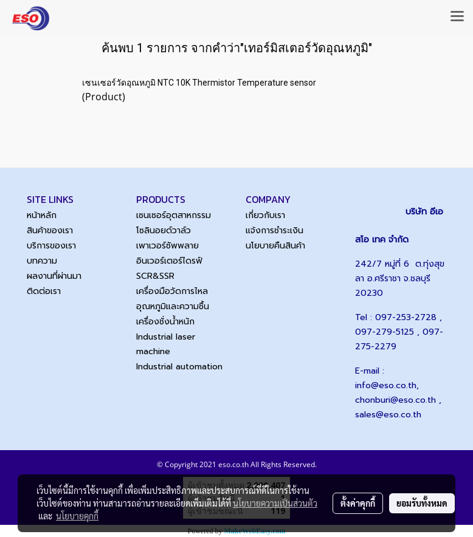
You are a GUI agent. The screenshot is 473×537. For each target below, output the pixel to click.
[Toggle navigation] (457, 17)
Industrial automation (179, 366)
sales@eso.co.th (388, 414)
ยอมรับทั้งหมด (421, 503)
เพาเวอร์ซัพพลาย (167, 245)
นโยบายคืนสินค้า (275, 245)
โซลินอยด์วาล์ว (163, 230)
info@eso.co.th (385, 385)
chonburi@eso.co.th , (398, 400)
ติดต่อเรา (44, 291)
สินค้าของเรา (50, 230)
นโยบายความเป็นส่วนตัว (275, 503)
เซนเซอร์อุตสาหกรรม (173, 215)
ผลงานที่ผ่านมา (54, 276)
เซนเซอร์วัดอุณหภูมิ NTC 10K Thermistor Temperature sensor (199, 82)
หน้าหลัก (42, 215)
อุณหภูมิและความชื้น (172, 306)
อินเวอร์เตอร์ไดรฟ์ (169, 261)
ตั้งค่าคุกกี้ (357, 503)
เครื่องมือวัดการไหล (172, 291)
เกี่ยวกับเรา (265, 215)
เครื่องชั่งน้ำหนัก (165, 321)
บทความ (42, 261)
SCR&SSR (155, 276)
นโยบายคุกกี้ (77, 515)
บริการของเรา (51, 245)
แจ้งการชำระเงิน (274, 230)
